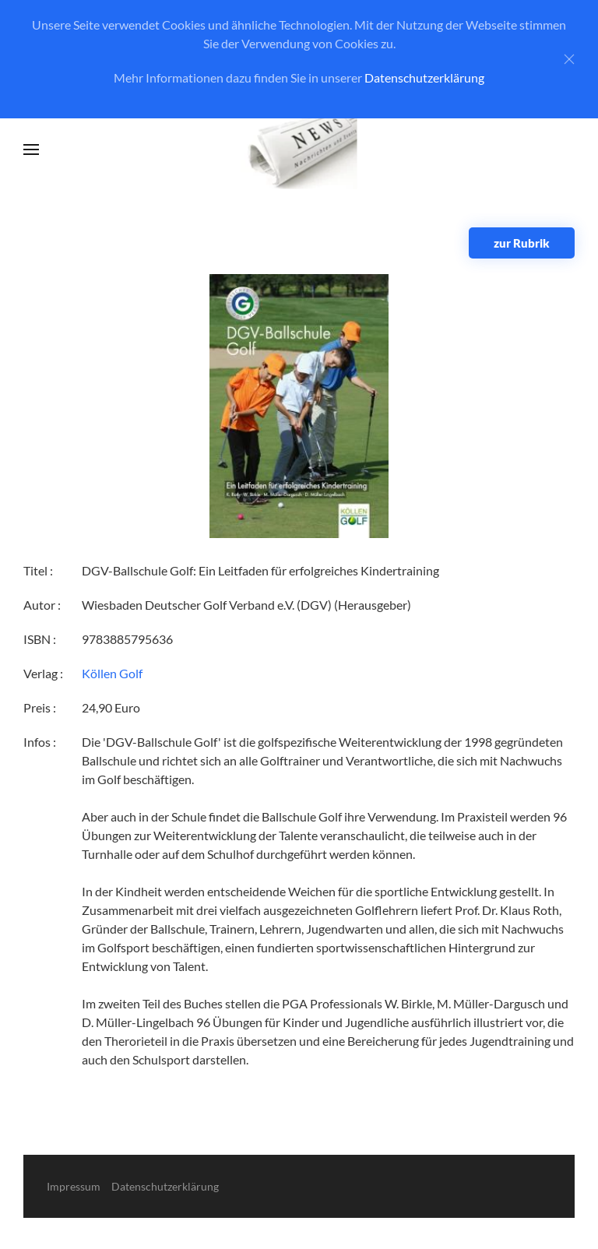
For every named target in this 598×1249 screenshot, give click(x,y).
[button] (31, 149)
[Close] (569, 59)
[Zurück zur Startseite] (299, 150)
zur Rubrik (522, 243)
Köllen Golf (112, 673)
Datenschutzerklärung (424, 77)
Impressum (73, 1186)
